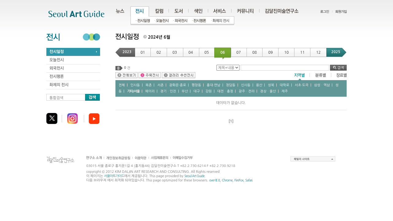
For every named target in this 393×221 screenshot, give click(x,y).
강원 (208, 91)
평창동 (196, 85)
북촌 (149, 85)
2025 (335, 52)
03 (175, 52)
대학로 (284, 85)
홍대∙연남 (213, 85)
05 (206, 52)
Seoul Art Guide (194, 176)
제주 (285, 91)
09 (270, 52)
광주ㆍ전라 (247, 91)
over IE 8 (214, 180)
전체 (122, 85)
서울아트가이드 (114, 176)
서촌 (160, 85)
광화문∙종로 (177, 85)
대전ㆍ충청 (225, 91)
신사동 (246, 85)
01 (143, 52)
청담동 (230, 85)
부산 (185, 91)
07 (238, 52)
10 (286, 52)
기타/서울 (133, 91)
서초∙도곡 (302, 85)
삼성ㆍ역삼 (322, 85)
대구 (196, 91)
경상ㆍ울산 (268, 91)
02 (159, 52)
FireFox (239, 180)
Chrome (227, 180)
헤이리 (150, 91)
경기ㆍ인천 (168, 91)
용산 (259, 85)
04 (191, 52)
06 (222, 52)
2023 (127, 52)
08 (254, 52)
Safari (248, 180)
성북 (271, 85)
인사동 (135, 85)
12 (318, 52)
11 (302, 52)
